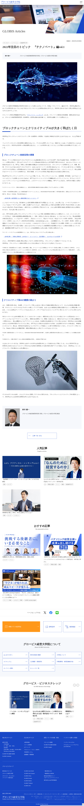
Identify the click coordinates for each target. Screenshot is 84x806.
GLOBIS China (27, 776)
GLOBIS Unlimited (6, 756)
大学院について (68, 655)
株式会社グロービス (7, 771)
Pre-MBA (12, 749)
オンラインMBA (15, 668)
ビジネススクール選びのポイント (72, 798)
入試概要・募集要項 (42, 661)
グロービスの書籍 (48, 742)
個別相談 (71, 626)
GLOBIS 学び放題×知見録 (8, 753)
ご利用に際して (40, 794)
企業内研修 (27, 742)
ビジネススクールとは (59, 798)
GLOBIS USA (27, 785)
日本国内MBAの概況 (48, 796)
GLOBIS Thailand (28, 783)
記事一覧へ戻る (35, 435)
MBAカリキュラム (76, 796)
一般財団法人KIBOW (49, 773)
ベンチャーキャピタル (69, 742)
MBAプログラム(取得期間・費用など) (62, 796)
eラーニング (27, 747)
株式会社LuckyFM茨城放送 (50, 780)
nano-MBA (6, 749)
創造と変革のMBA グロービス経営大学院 (12, 6)
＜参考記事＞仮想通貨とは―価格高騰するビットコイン (20, 198)
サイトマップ (48, 794)
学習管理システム (28, 752)
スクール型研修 (28, 744)
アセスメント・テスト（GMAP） (32, 749)
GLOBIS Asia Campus (29, 773)
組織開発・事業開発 (29, 754)
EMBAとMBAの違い (48, 798)
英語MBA (6, 747)
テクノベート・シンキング (35, 115)
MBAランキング (38, 798)
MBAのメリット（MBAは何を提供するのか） (57, 799)
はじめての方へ (15, 655)
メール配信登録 (63, 794)
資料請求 (52, 627)
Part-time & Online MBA (9, 751)
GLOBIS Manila (28, 780)
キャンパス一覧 (42, 668)
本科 (13, 746)
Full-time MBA (18, 749)
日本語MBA (6, 744)
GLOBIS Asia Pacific (29, 771)
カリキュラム (15, 661)
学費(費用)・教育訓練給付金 (68, 661)
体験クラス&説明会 (20, 627)
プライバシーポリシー (29, 794)
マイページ (55, 794)
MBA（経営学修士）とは (36, 796)
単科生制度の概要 (42, 655)
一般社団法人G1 (48, 771)
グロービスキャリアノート (75, 799)
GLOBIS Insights (48, 747)
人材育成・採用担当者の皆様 (75, 794)
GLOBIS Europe (28, 778)
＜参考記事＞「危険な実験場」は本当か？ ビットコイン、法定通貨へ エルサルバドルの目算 (32, 236)
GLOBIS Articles (26, 6)
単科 (10, 746)
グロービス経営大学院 (7, 773)
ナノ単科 (6, 746)
